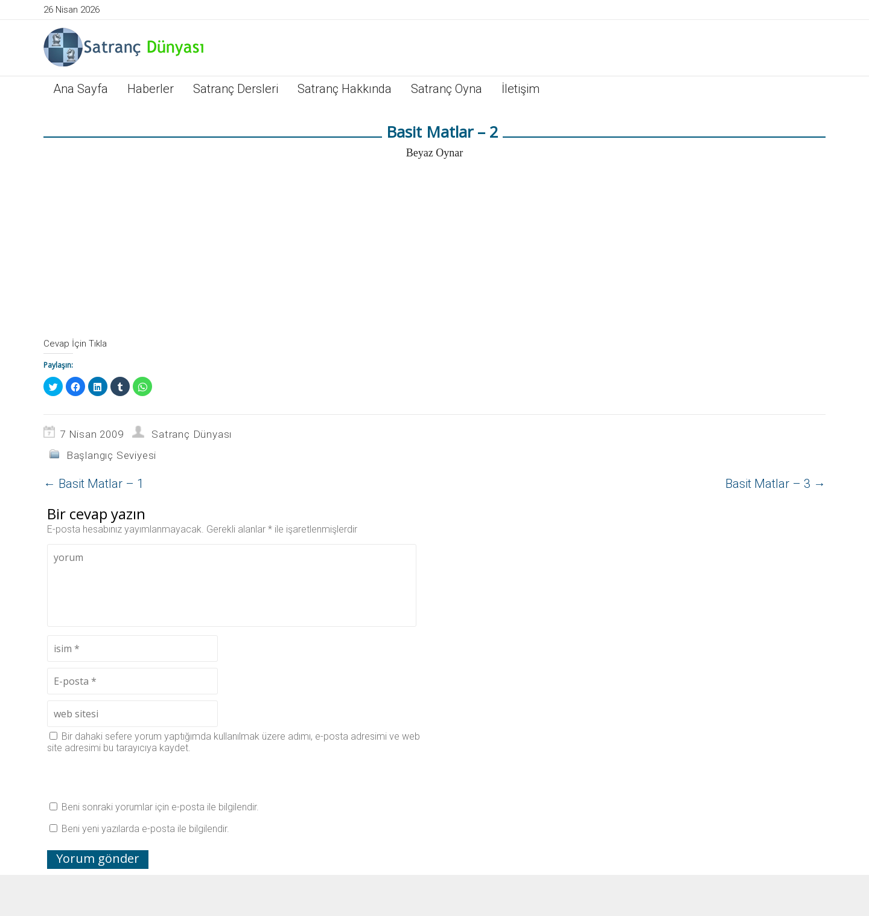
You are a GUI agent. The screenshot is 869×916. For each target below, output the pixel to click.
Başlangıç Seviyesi (111, 455)
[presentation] (139, 777)
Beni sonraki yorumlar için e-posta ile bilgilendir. (160, 807)
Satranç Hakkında (345, 89)
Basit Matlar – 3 (775, 483)
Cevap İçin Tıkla (75, 343)
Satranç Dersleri (235, 89)
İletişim (520, 89)
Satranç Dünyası (191, 434)
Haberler (150, 89)
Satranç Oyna (446, 89)
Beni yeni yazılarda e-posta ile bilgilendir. (145, 828)
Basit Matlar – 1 (93, 483)
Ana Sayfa (80, 89)
